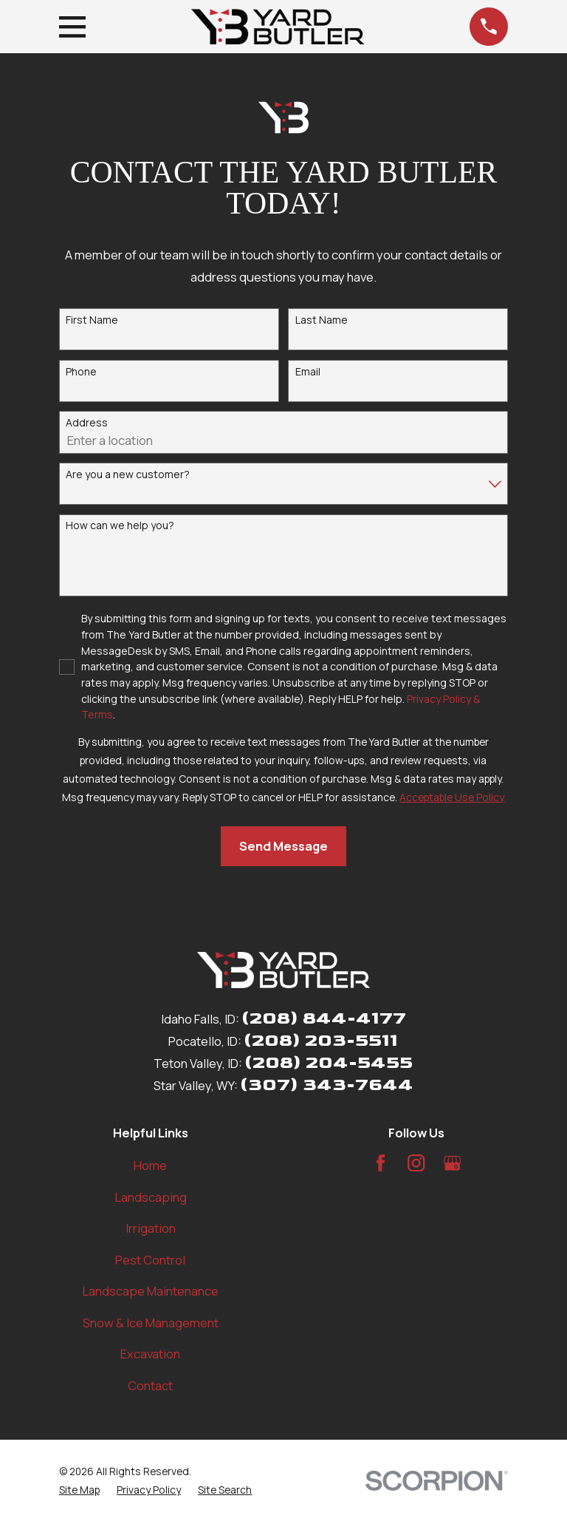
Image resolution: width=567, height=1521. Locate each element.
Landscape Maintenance (150, 1290)
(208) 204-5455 (328, 1062)
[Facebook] (380, 1162)
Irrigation (151, 1227)
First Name (92, 320)
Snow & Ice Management (151, 1322)
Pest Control (150, 1259)
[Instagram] (416, 1162)
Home (150, 1165)
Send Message (283, 845)
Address (87, 423)
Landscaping (150, 1196)
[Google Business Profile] (452, 1162)
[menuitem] (79, 1489)
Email (307, 372)
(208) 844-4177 (323, 1018)
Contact (150, 1385)
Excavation (150, 1353)
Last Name (321, 320)
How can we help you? (120, 526)
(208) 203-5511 (321, 1040)
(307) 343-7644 (326, 1084)
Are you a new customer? (128, 475)
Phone (81, 372)
